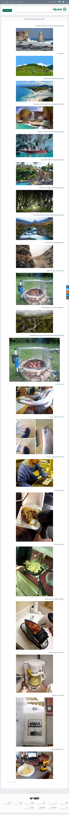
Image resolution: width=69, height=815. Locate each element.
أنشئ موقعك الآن (7, 10)
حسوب (29, 792)
